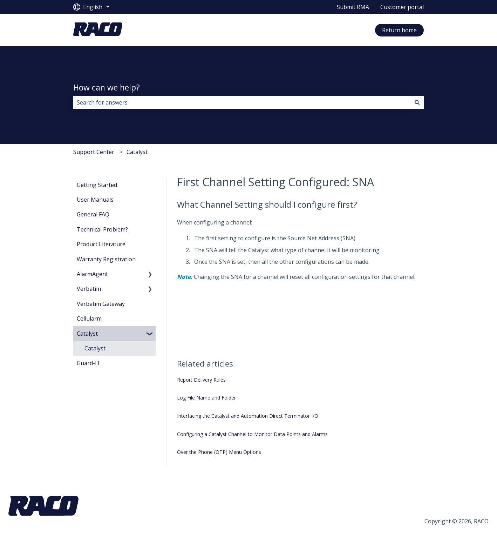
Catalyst (137, 152)
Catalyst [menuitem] (87, 333)
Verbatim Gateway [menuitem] (101, 304)
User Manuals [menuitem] (95, 199)
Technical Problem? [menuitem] (102, 229)
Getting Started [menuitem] (97, 185)
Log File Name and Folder (206, 397)
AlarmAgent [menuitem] (92, 274)
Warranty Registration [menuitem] (106, 259)
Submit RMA (353, 7)
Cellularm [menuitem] (89, 318)
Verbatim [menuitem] (89, 289)
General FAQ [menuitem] (93, 214)
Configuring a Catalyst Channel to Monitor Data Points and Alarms (252, 434)
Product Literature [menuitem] (101, 244)
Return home (399, 30)
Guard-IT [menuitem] (89, 363)
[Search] (417, 102)
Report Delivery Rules (201, 379)
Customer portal (402, 7)
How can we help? (106, 87)
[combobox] (241, 102)
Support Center (93, 152)
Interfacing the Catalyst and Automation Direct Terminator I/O (247, 415)
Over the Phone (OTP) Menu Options (219, 452)
